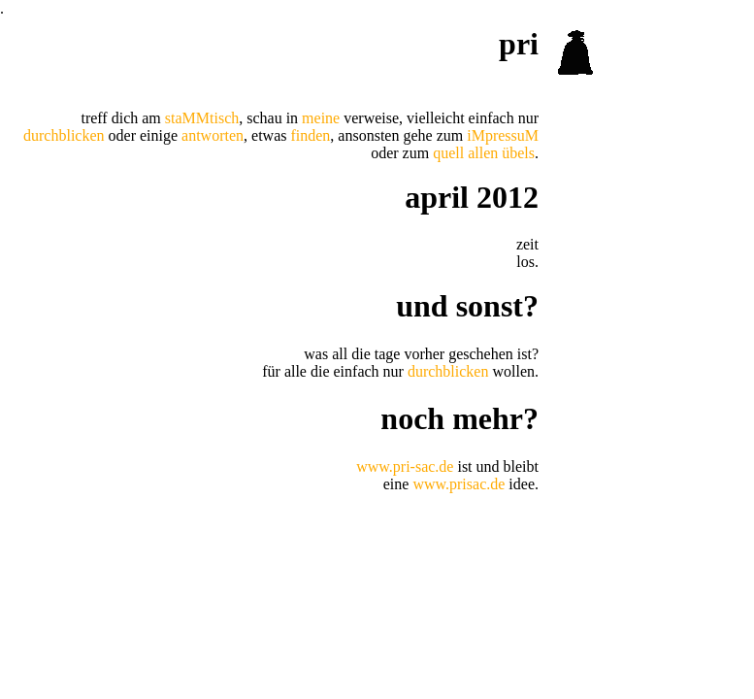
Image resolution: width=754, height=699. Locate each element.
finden (310, 135)
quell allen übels (484, 153)
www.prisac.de (458, 484)
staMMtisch (202, 118)
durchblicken (64, 135)
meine (321, 118)
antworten (212, 135)
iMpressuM (503, 135)
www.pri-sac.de (404, 466)
